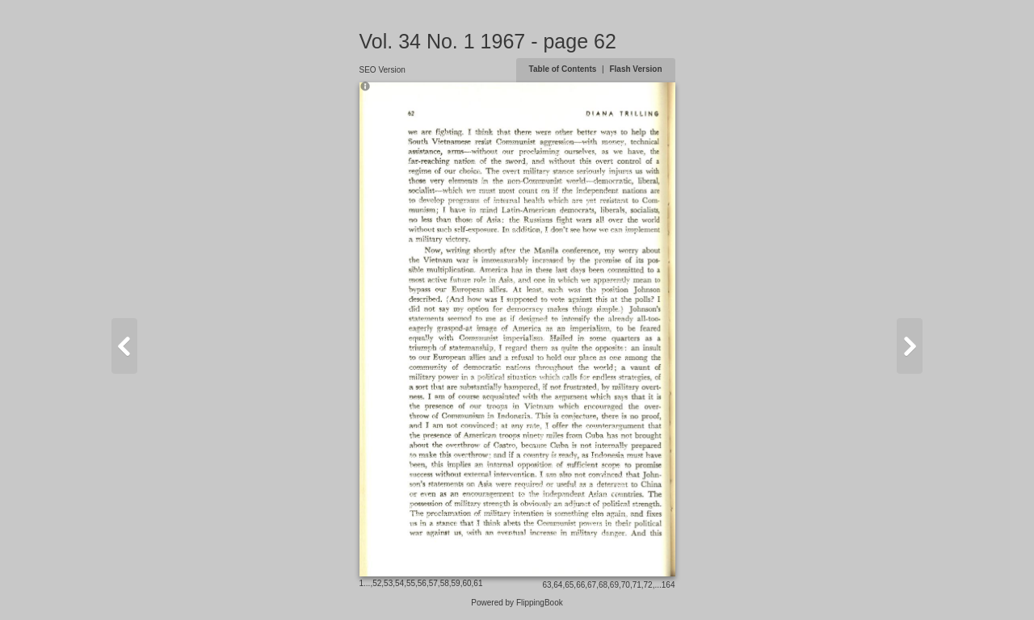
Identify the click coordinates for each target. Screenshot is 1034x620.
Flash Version (635, 69)
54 (399, 583)
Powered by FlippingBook (516, 602)
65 (569, 584)
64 (557, 584)
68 (603, 584)
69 (614, 584)
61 (477, 583)
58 (444, 583)
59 (456, 583)
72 (648, 584)
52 (376, 583)
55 (410, 583)
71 (637, 584)
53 (388, 583)
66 (580, 584)
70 (625, 584)
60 (466, 583)
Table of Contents (564, 69)
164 (668, 584)
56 (422, 583)
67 (591, 584)
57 (433, 583)
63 (546, 584)
